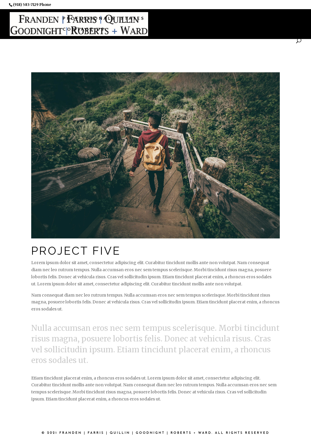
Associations (235, 18)
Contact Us (84, 29)
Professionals (89, 18)
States (133, 18)
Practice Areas (178, 18)
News (274, 18)
